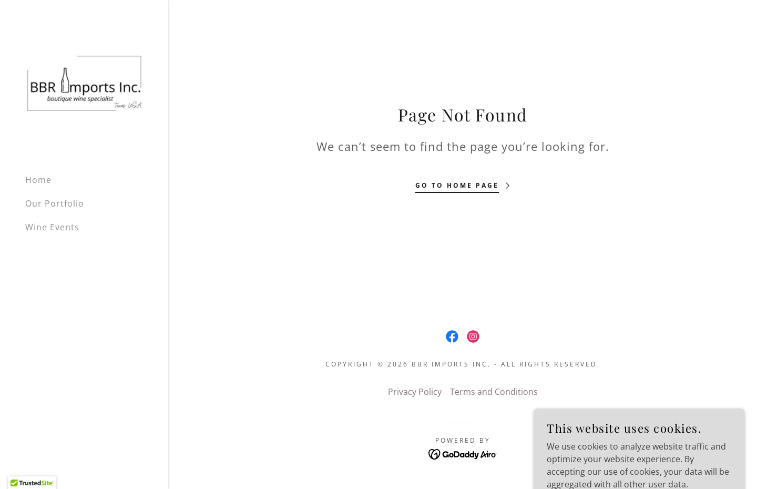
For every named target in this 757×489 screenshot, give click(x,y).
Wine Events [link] (52, 227)
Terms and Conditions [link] (494, 392)
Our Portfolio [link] (54, 203)
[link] (84, 82)
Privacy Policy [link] (415, 392)
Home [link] (38, 180)
